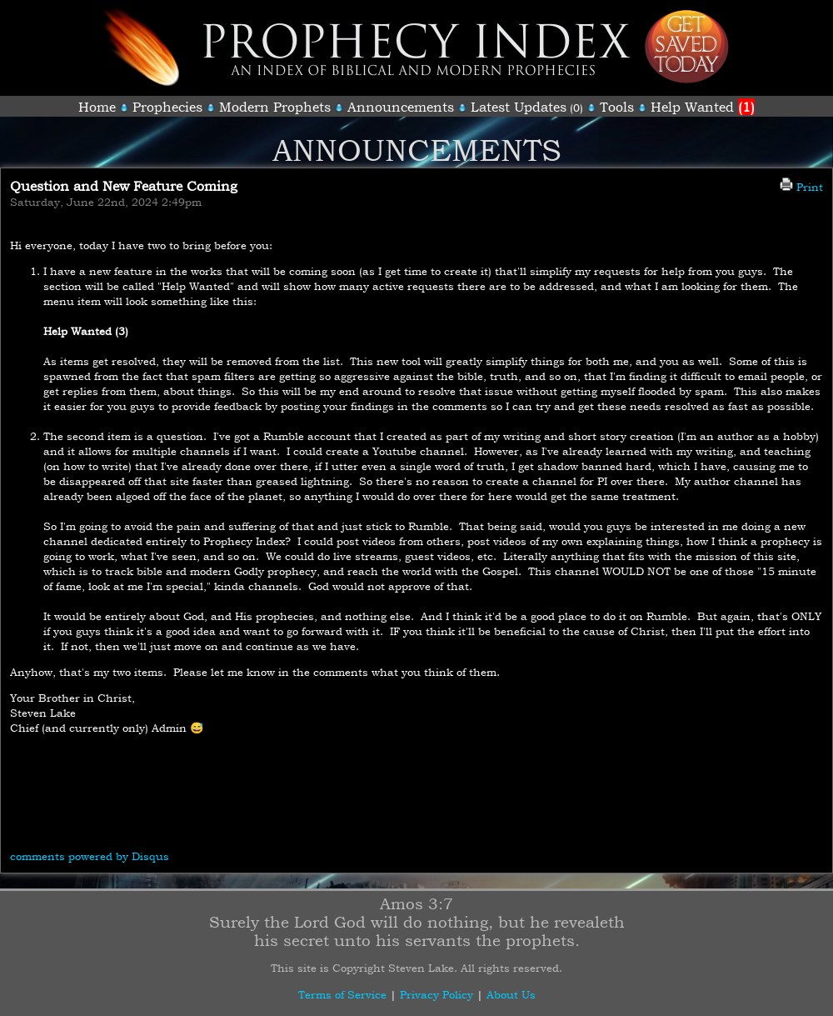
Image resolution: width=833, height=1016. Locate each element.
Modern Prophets (275, 106)
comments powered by (89, 855)
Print (801, 186)
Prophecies (167, 106)
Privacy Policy (436, 994)
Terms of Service (342, 994)
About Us (511, 994)
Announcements (400, 106)
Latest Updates (518, 106)
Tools (617, 106)
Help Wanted (703, 106)
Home (97, 106)
